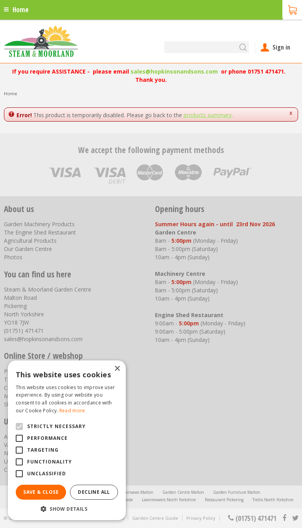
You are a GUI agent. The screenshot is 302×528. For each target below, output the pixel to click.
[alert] (67, 440)
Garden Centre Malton (183, 492)
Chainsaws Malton (136, 492)
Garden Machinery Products (39, 224)
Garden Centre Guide (155, 518)
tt (295, 518)
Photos (13, 257)
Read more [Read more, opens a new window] (72, 410)
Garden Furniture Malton (236, 492)
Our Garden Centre (28, 249)
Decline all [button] (94, 492)
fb (284, 518)
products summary (208, 115)
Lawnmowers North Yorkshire (169, 499)
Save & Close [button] (41, 492)
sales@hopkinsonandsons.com (174, 71)
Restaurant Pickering (224, 499)
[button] (67, 508)
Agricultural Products (30, 240)
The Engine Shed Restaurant (40, 232)
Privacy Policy (200, 518)
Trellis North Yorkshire (272, 499)
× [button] (117, 369)
